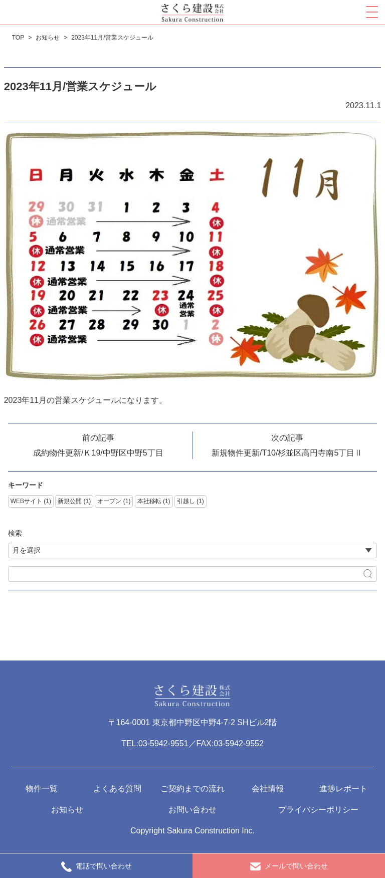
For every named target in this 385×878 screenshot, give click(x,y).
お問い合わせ (192, 809)
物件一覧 (42, 788)
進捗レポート (343, 788)
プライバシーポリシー (318, 809)
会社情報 (268, 788)
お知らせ (67, 809)
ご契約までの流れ (192, 788)
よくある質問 (117, 788)
